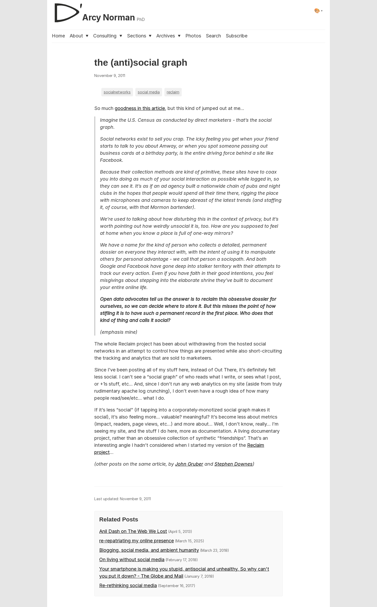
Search (213, 35)
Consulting (107, 35)
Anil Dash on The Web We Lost (133, 531)
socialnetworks (117, 92)
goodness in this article (140, 108)
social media (149, 92)
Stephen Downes (233, 464)
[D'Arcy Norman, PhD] (98, 10)
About (79, 35)
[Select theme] (318, 10)
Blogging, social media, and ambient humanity (149, 550)
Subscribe (236, 35)
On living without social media (131, 559)
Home (58, 35)
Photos (193, 35)
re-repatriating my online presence (136, 540)
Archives (168, 35)
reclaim (173, 92)
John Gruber (189, 464)
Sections (139, 35)
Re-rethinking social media (128, 585)
